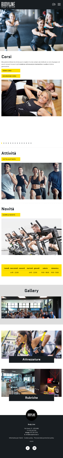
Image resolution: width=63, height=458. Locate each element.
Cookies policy (28, 438)
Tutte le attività (9, 159)
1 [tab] (2, 143)
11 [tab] (24, 143)
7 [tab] (15, 143)
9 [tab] (20, 143)
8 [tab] (17, 143)
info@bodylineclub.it (32, 434)
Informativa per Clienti (16, 438)
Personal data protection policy (44, 438)
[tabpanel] (31, 98)
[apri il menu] (59, 4)
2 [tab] (4, 143)
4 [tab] (8, 143)
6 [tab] (13, 143)
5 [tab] (11, 143)
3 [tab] (6, 143)
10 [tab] (22, 143)
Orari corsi (7, 70)
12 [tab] (26, 143)
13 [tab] (29, 143)
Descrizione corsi (9, 76)
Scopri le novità (9, 215)
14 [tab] (31, 143)
